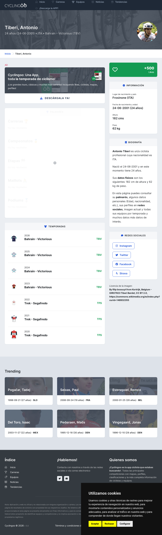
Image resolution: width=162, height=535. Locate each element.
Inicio (8, 53)
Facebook (123, 264)
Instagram (123, 245)
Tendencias (16, 487)
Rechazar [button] (109, 523)
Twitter (121, 255)
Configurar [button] (125, 523)
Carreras (14, 472)
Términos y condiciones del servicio (73, 525)
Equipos (14, 477)
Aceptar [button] (95, 523)
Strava (121, 273)
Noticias (14, 482)
